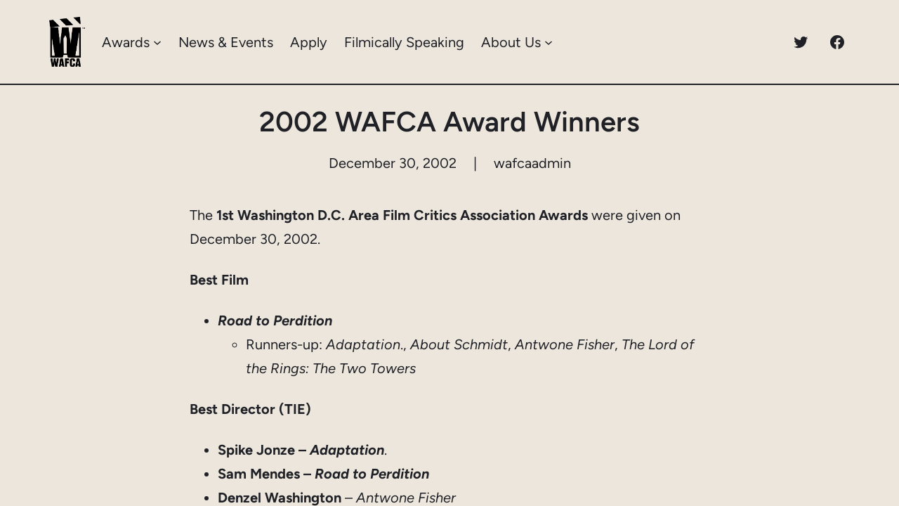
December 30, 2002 (393, 163)
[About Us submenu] (548, 42)
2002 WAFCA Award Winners (449, 121)
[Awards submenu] (157, 42)
